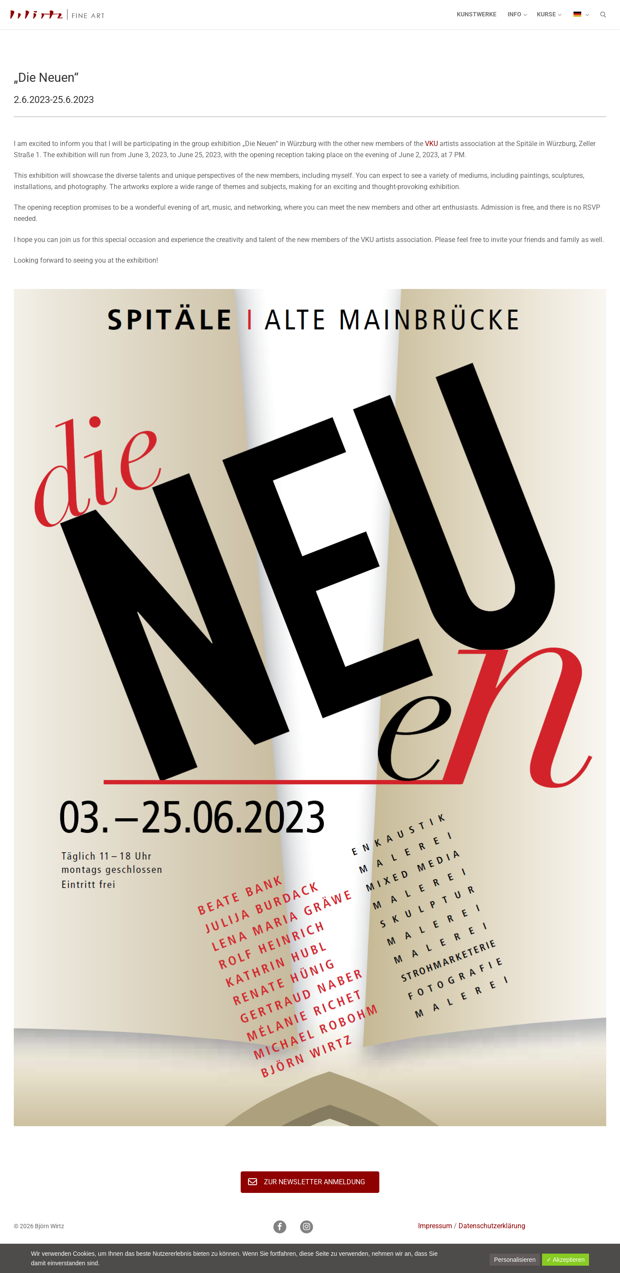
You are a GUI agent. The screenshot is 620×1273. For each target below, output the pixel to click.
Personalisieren (515, 1259)
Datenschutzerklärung (492, 1226)
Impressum (435, 1226)
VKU (431, 144)
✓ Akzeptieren (565, 1259)
